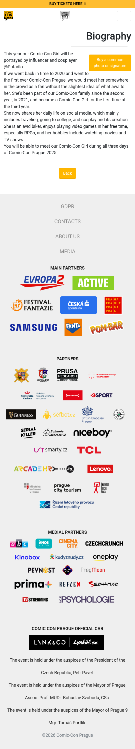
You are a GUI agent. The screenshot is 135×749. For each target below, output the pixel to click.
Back (67, 173)
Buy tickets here (67, 4)
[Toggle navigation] (124, 16)
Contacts (67, 221)
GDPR (67, 206)
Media (67, 251)
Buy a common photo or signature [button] (110, 62)
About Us (67, 236)
